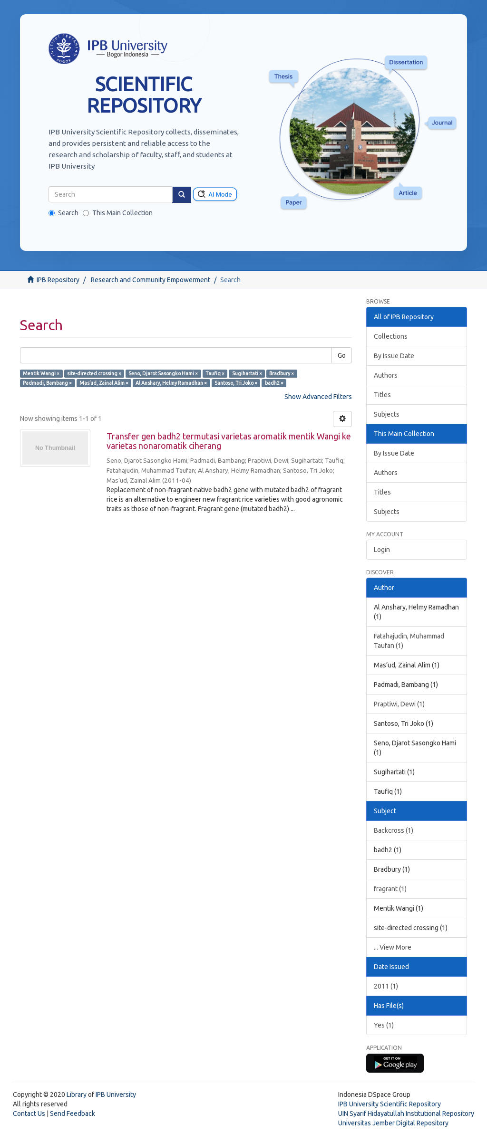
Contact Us (29, 1113)
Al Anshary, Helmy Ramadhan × (171, 383)
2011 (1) (386, 986)
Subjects (386, 414)
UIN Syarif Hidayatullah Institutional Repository (406, 1113)
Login (382, 549)
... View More (392, 947)
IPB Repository (58, 280)
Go (342, 355)
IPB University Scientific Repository (389, 1104)
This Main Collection (118, 213)
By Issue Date (394, 356)
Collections (391, 336)
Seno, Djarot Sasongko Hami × (163, 373)
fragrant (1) (390, 889)
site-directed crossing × (94, 373)
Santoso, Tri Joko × (235, 383)
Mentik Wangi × (41, 373)
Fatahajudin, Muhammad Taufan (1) (409, 640)
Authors (386, 375)
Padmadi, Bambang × (47, 383)
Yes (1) (384, 1025)
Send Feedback (72, 1113)
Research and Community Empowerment (150, 280)
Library (77, 1094)
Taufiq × (214, 373)
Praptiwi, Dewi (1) (399, 704)
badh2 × (274, 383)
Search (63, 213)
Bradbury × (281, 373)
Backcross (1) (393, 830)
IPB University (116, 1094)
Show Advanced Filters (318, 396)
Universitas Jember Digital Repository (393, 1123)
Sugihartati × (247, 373)
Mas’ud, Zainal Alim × (103, 383)
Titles (382, 395)
